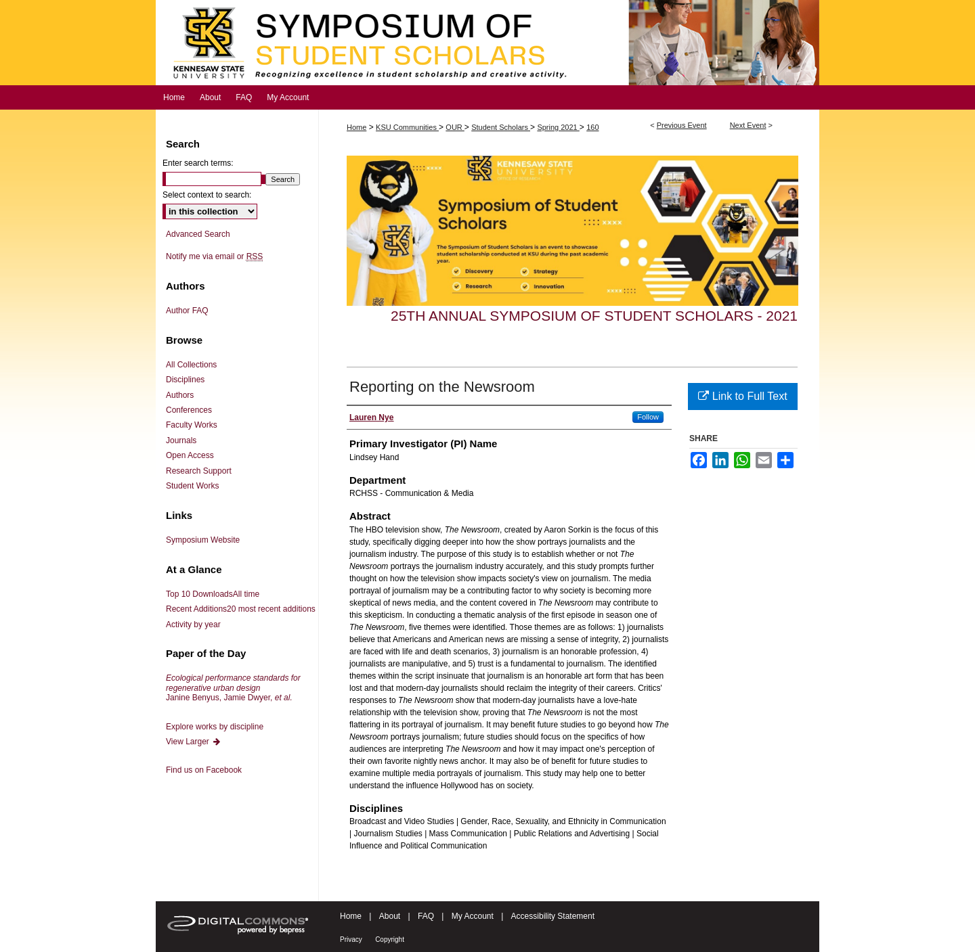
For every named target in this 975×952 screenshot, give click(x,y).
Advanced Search (198, 234)
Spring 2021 (558, 127)
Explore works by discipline (214, 726)
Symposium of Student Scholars (487, 42)
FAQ (426, 916)
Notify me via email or (214, 256)
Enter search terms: (198, 163)
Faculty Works (191, 425)
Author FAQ (187, 310)
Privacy (351, 939)
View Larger (193, 741)
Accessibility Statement (552, 916)
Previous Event (682, 125)
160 (592, 127)
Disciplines (185, 379)
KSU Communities (407, 127)
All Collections (191, 364)
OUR (455, 127)
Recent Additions (241, 609)
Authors (180, 395)
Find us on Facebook (204, 770)
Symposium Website (203, 540)
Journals (181, 440)
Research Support (199, 471)
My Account (473, 916)
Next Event (748, 125)
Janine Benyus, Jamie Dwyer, (233, 687)
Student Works (192, 486)
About (389, 916)
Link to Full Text (742, 396)
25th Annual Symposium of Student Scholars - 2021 (594, 315)
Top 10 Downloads (212, 594)
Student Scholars (500, 127)
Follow (648, 417)
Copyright (389, 939)
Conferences (189, 410)
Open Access (190, 455)
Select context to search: (206, 195)
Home (356, 127)
